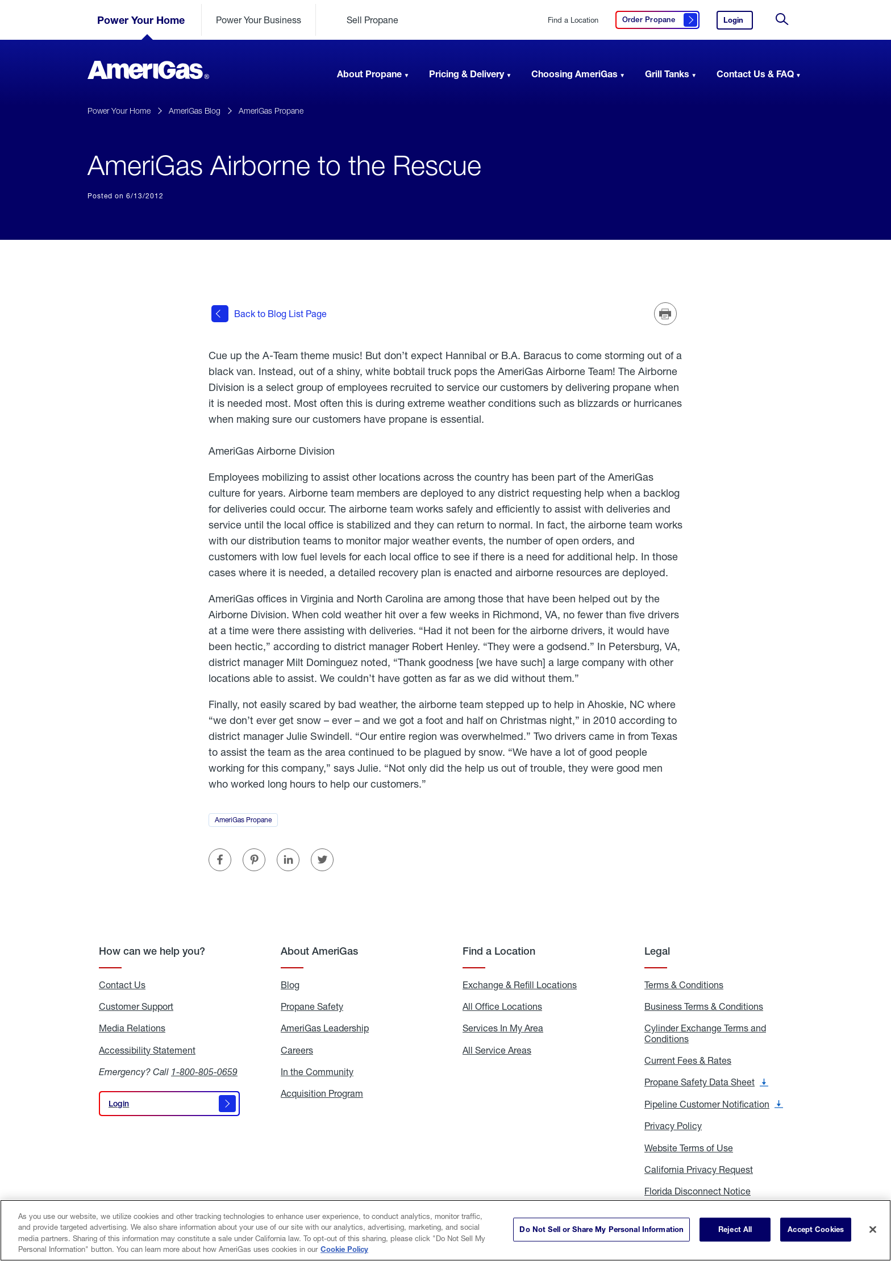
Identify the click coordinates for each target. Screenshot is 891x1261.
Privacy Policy (673, 1126)
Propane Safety (312, 1006)
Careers (297, 1049)
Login (738, 22)
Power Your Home (141, 20)
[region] (445, 1230)
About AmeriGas (319, 950)
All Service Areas (497, 1049)
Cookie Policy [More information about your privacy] (344, 1249)
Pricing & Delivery (466, 73)
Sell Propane (372, 19)
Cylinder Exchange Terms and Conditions (705, 1033)
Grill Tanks (667, 73)
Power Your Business (258, 19)
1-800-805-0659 (204, 1071)
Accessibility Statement (147, 1049)
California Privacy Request (698, 1169)
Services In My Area (503, 1028)
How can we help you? (152, 950)
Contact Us (122, 984)
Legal (657, 950)
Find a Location (573, 20)
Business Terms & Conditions (703, 1006)
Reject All (735, 1229)
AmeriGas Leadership (325, 1028)
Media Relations (132, 1028)
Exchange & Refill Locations (520, 984)
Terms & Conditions (683, 984)
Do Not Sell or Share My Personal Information (601, 1229)
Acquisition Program (322, 1093)
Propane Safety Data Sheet (706, 1082)
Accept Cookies (816, 1229)
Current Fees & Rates (687, 1060)
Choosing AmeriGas (574, 73)
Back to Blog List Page (269, 313)
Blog (290, 984)
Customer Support (136, 1006)
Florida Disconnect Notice (697, 1191)
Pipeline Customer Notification (713, 1103)
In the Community (317, 1072)
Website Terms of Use (688, 1147)
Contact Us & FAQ (755, 73)
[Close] (872, 1229)
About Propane (369, 73)
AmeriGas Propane (271, 110)
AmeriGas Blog (194, 110)
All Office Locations (502, 1006)
